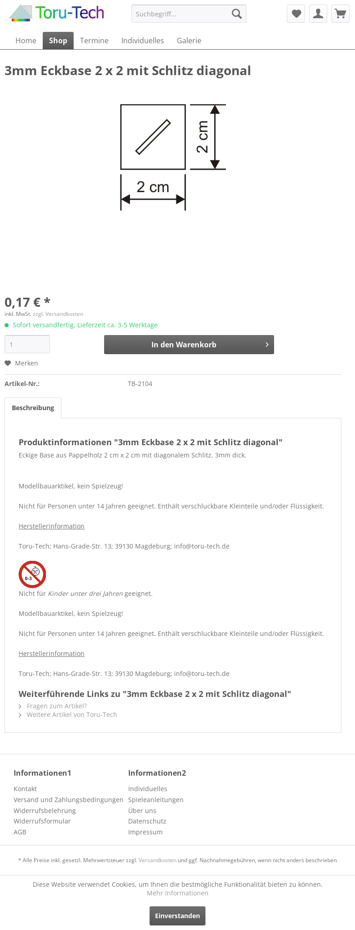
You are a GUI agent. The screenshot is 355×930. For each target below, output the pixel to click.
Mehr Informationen (178, 893)
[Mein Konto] (318, 14)
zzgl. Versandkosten (58, 314)
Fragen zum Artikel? (53, 705)
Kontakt (25, 788)
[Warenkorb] (340, 14)
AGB (20, 832)
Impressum (145, 832)
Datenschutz (147, 821)
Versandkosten (157, 860)
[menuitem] (189, 14)
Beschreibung (33, 407)
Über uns (142, 810)
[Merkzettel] (296, 14)
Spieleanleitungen (156, 799)
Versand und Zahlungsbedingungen (69, 799)
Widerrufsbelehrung (45, 810)
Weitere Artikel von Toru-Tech (68, 714)
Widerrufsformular (42, 821)
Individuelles (147, 788)
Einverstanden (177, 915)
